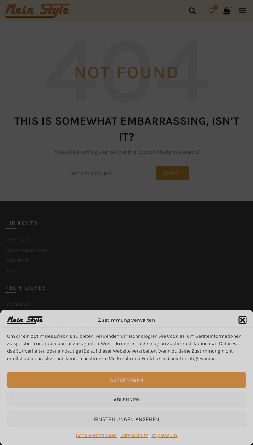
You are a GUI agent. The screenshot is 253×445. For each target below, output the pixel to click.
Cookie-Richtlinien (96, 435)
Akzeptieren (126, 380)
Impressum (164, 435)
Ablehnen (126, 399)
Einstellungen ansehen (126, 419)
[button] (242, 320)
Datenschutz (134, 435)
